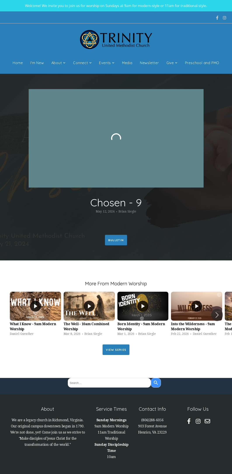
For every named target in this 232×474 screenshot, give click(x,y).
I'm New (37, 63)
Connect (82, 63)
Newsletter (149, 63)
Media (127, 63)
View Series (116, 349)
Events (106, 63)
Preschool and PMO (202, 63)
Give (172, 63)
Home (18, 63)
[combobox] (109, 383)
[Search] (156, 383)
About (58, 63)
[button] (217, 315)
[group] (35, 315)
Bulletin (116, 240)
